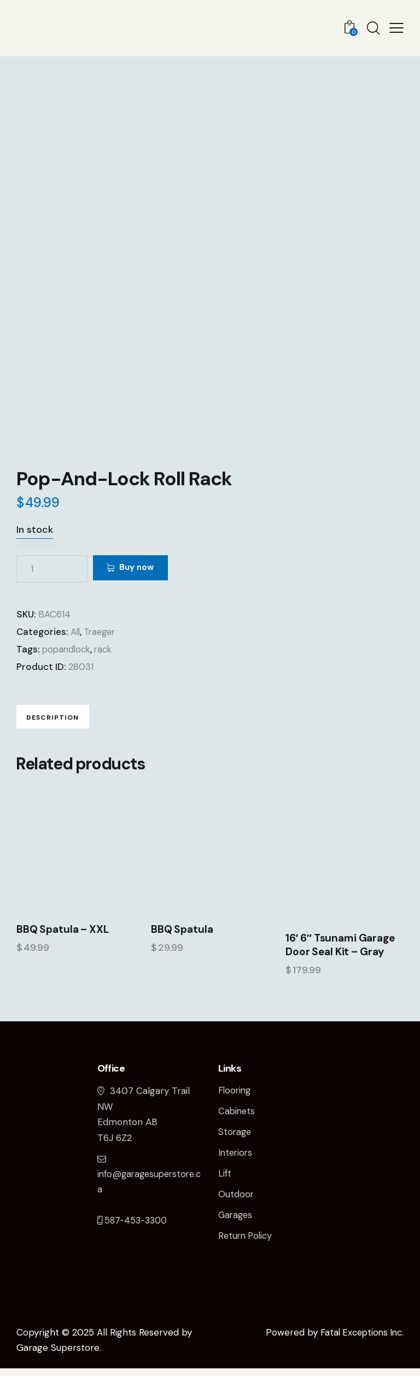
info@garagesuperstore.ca (149, 1182)
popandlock (68, 649)
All (76, 632)
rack (106, 649)
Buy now (144, 568)
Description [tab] (68, 720)
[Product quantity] (52, 569)
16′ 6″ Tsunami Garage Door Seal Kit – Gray (337, 953)
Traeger (102, 632)
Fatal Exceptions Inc (358, 1340)
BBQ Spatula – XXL (61, 937)
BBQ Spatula (181, 937)
